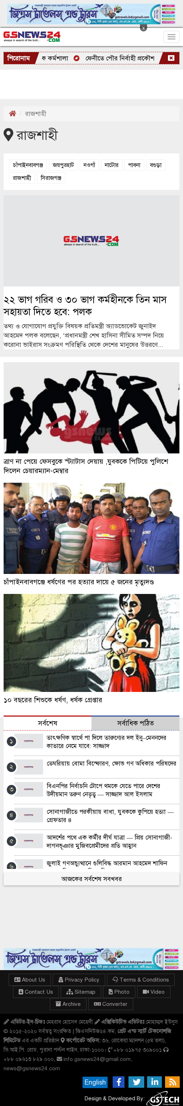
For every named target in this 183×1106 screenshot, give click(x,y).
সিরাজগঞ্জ (51, 178)
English (95, 1082)
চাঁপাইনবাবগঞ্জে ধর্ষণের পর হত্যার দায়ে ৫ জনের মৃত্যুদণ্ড (79, 581)
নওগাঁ (89, 165)
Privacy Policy (78, 980)
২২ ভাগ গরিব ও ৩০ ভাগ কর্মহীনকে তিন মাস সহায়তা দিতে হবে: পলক (85, 306)
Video (154, 992)
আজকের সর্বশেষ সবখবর (91, 879)
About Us (29, 980)
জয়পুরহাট (63, 165)
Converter (110, 1004)
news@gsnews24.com (32, 1068)
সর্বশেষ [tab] (47, 723)
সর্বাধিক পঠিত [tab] (135, 723)
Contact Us (36, 992)
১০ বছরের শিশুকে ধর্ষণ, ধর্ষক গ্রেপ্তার (53, 699)
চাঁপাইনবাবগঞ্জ (28, 165)
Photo (119, 992)
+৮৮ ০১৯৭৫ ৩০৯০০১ (137, 1049)
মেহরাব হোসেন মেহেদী (69, 1021)
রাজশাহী (22, 178)
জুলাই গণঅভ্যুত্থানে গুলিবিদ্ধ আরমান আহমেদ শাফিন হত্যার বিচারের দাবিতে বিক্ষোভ (107, 867)
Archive (68, 1004)
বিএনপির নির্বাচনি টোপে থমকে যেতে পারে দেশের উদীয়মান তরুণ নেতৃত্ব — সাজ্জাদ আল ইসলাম (103, 790)
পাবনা (134, 165)
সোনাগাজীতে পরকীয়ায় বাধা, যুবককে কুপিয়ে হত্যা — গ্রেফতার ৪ (110, 816)
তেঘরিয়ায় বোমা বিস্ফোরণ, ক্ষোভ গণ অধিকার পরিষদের (112, 763)
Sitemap (80, 992)
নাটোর (111, 165)
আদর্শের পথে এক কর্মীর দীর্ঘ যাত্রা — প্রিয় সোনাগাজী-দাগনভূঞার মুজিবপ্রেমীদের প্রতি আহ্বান (109, 842)
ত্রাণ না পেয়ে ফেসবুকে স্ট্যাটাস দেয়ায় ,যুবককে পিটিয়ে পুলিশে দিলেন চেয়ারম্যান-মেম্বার (86, 466)
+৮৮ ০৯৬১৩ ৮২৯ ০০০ (29, 1059)
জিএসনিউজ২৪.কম (95, 1031)
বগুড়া (155, 165)
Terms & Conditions (141, 980)
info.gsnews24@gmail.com (97, 1059)
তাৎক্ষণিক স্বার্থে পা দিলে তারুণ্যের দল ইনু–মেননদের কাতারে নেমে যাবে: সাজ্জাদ (106, 742)
